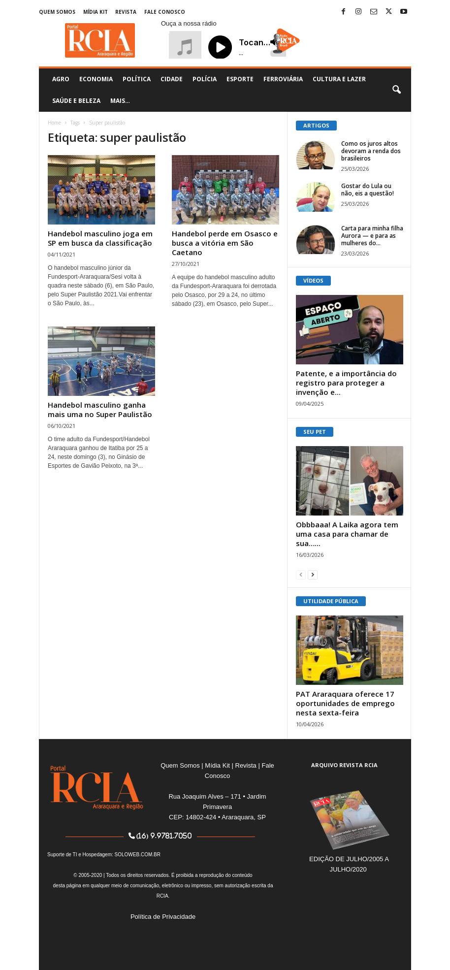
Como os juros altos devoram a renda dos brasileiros (371, 150)
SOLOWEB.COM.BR (138, 854)
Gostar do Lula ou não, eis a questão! (367, 189)
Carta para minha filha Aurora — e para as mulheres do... (372, 235)
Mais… (120, 101)
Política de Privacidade (162, 916)
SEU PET (314, 431)
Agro (60, 79)
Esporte (240, 79)
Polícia (205, 79)
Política (137, 79)
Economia (96, 79)
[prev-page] (301, 574)
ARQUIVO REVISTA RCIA (344, 765)
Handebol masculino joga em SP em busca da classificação (100, 238)
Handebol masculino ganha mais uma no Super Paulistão (100, 409)
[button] (396, 90)
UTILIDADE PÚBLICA (330, 601)
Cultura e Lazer (339, 79)
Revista (125, 11)
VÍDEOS (313, 280)
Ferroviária (283, 79)
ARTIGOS (316, 125)
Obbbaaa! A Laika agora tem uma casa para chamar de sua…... (347, 533)
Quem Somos (57, 11)
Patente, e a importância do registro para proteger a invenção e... (346, 382)
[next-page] (313, 574)
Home (54, 122)
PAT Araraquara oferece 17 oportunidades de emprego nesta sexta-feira (345, 703)
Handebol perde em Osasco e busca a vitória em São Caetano (225, 242)
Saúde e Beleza (76, 101)
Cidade (172, 79)
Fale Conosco (164, 11)
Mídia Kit (95, 11)
